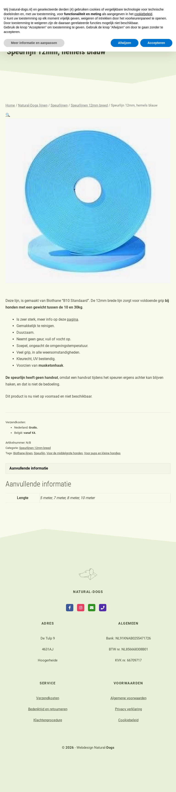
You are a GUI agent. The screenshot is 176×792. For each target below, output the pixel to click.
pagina (72, 319)
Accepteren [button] (156, 783)
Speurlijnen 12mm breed (89, 105)
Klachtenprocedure (47, 720)
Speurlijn (39, 453)
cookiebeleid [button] (143, 754)
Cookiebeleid (128, 720)
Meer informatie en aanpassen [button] (34, 783)
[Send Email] (91, 607)
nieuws (85, 11)
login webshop (80, 6)
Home (10, 105)
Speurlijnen (59, 105)
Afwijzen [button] (124, 783)
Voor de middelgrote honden (65, 453)
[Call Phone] (102, 607)
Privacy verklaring (128, 709)
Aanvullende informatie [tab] (28, 468)
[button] (8, 115)
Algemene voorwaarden (128, 698)
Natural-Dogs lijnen (32, 105)
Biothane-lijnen (23, 453)
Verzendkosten (47, 698)
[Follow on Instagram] (80, 607)
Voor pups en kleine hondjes (102, 453)
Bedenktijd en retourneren (47, 709)
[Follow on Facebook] (69, 607)
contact (50, 6)
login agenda (115, 6)
